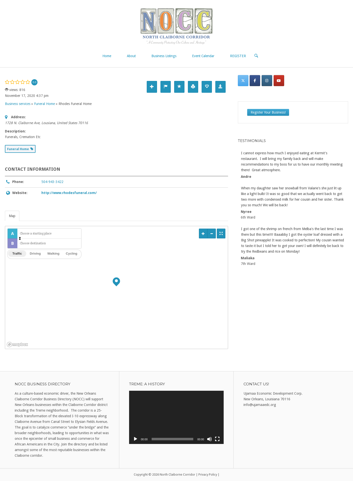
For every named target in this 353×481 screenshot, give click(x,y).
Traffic (17, 253)
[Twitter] (243, 80)
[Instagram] (267, 80)
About (131, 56)
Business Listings (163, 56)
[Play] (135, 439)
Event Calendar (203, 56)
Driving (35, 253)
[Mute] (209, 439)
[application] (176, 417)
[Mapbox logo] (17, 344)
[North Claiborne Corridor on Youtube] (279, 80)
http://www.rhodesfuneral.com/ (69, 193)
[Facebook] (255, 80)
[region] (116, 287)
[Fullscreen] (217, 439)
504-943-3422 (52, 182)
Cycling (71, 253)
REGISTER (238, 56)
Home (106, 56)
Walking (53, 253)
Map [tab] (12, 216)
